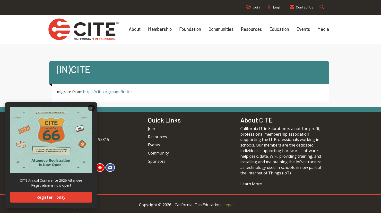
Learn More (251, 184)
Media (323, 29)
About (135, 29)
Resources (251, 29)
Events (303, 29)
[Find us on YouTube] (99, 167)
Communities (221, 29)
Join (151, 128)
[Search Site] (323, 7)
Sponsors (156, 161)
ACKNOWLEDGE (91, 108)
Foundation (190, 29)
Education (279, 29)
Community (158, 153)
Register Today (51, 197)
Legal (229, 204)
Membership (160, 29)
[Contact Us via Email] (110, 167)
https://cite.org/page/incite (107, 91)
